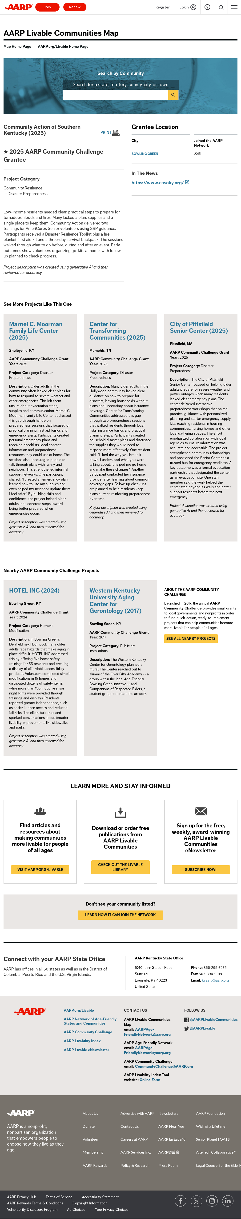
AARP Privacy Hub (21, 1197)
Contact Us (129, 1126)
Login (184, 7)
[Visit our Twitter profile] (196, 1201)
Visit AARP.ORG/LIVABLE (40, 869)
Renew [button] (74, 7)
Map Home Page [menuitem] (17, 46)
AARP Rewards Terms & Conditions (35, 1203)
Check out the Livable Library (120, 867)
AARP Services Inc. (135, 1152)
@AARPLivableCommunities (214, 1019)
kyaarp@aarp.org (215, 980)
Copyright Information (89, 1203)
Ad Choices (76, 1209)
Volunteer (90, 1139)
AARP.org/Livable (79, 1011)
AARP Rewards (95, 1165)
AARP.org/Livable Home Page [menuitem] (63, 46)
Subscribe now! (201, 869)
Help (207, 7)
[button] (234, 7)
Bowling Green (145, 154)
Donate (89, 1126)
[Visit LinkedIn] (228, 1201)
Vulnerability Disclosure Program (32, 1209)
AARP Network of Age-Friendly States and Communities (90, 1021)
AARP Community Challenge (88, 1032)
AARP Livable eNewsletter (86, 1050)
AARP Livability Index (82, 1041)
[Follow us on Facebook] (181, 1201)
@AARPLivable (202, 1028)
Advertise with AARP (137, 1113)
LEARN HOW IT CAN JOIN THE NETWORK (120, 915)
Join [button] (47, 7)
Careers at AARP (134, 1139)
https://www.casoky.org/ (158, 183)
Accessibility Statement (100, 1197)
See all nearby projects (191, 638)
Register (163, 7)
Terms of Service (59, 1197)
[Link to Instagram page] (212, 1201)
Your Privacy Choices (111, 1209)
